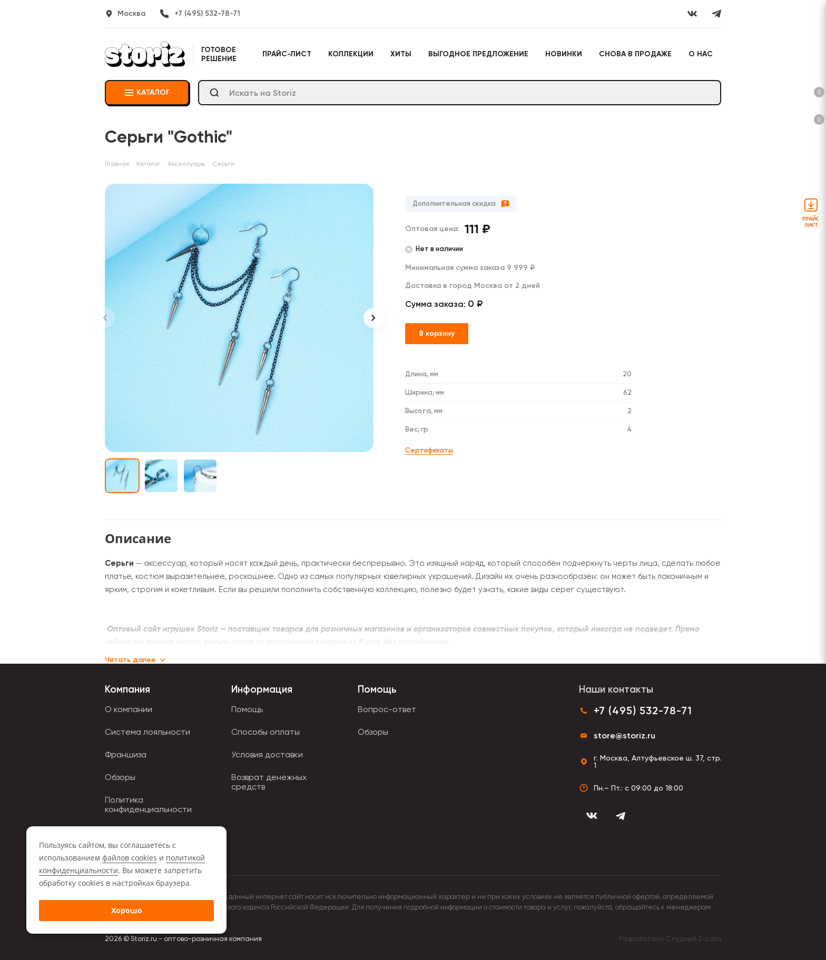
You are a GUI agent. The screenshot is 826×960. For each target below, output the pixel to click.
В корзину (437, 333)
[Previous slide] (105, 318)
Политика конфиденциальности (148, 804)
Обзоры (120, 777)
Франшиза (125, 754)
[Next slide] (373, 318)
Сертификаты (429, 450)
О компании (128, 709)
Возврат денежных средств (269, 782)
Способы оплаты (265, 732)
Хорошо (126, 910)
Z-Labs (709, 939)
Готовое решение (219, 54)
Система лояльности (147, 732)
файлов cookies (129, 858)
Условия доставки (267, 754)
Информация (261, 689)
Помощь (247, 709)
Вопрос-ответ (387, 709)
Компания (127, 689)
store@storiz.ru (624, 736)
